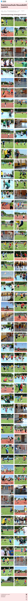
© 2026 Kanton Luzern (5, 594)
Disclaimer (3, 596)
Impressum (3, 595)
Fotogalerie (22, 10)
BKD (5, 10)
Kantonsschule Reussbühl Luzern (11, 10)
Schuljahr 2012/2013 (4, 11)
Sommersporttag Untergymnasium (13, 11)
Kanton (2, 10)
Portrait (19, 10)
